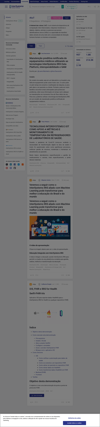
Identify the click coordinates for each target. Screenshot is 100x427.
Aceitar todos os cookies (74, 424)
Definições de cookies (74, 419)
